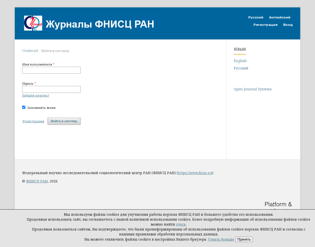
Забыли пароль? (35, 95)
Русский (255, 17)
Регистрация (265, 25)
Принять (244, 239)
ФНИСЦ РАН (37, 181)
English (240, 60)
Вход (288, 25)
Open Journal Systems (253, 89)
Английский (279, 17)
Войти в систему (64, 121)
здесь (181, 224)
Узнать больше (221, 239)
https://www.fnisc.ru (195, 172)
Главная (30, 51)
